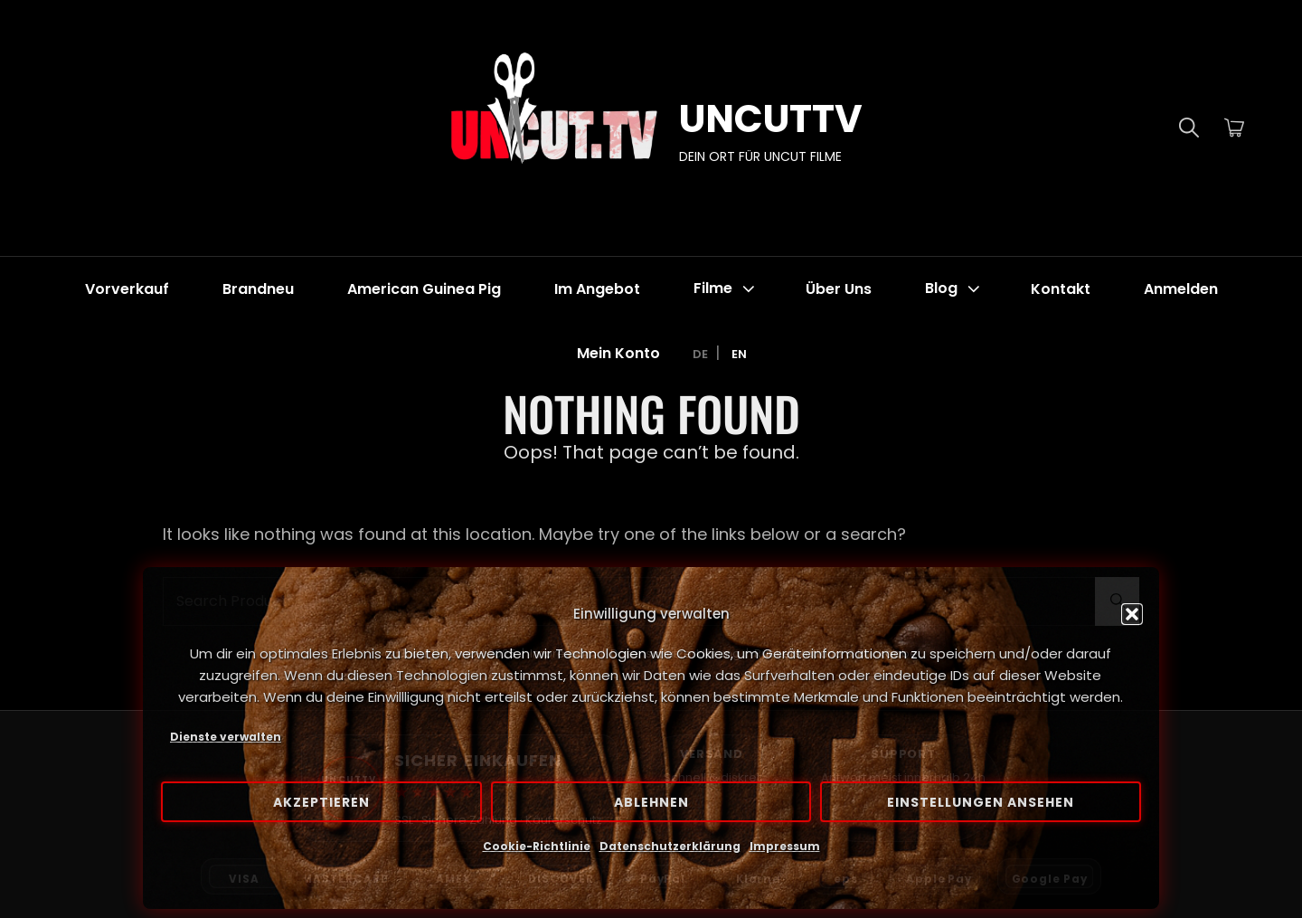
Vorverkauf (127, 289)
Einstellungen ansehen (980, 802)
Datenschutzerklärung (670, 846)
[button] (1132, 614)
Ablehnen (651, 802)
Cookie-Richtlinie (536, 846)
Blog (954, 289)
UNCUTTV (771, 119)
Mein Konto (618, 353)
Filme (726, 289)
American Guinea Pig (424, 289)
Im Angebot (597, 289)
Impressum (785, 846)
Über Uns (839, 289)
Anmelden (1181, 289)
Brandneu (258, 289)
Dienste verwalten (225, 736)
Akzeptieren (321, 802)
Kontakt (1060, 289)
